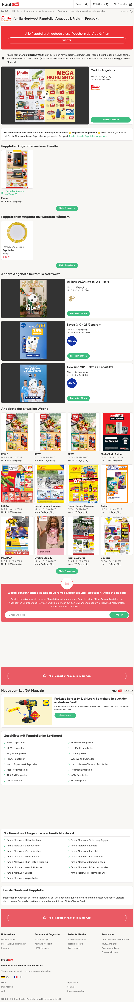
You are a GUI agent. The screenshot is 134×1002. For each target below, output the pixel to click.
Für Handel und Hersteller (13, 944)
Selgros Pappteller (15, 753)
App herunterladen (110, 948)
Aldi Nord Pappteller (16, 769)
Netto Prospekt (75, 944)
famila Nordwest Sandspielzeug (86, 861)
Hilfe (3, 982)
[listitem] (17, 176)
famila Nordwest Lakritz (18, 872)
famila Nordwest (46, 11)
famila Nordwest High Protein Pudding (26, 861)
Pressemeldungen (110, 952)
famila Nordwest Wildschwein (21, 856)
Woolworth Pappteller (81, 758)
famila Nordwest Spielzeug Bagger (88, 840)
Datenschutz (76, 606)
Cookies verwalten (75, 991)
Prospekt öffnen (111, 119)
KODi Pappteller (78, 775)
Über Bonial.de (8, 939)
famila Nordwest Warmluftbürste (23, 867)
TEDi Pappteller (77, 780)
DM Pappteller (13, 780)
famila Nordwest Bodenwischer (22, 845)
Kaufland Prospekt (43, 944)
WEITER (67, 40)
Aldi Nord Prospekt (77, 939)
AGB (3, 991)
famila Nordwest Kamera (82, 845)
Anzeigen (127, 11)
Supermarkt (29, 11)
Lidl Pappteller (77, 753)
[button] (67, 95)
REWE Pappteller (14, 748)
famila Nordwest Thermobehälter (87, 872)
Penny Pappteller (14, 758)
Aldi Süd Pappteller (15, 775)
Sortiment (62, 11)
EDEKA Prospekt (42, 939)
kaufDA (4, 11)
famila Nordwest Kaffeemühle (85, 856)
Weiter (119, 614)
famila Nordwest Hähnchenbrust (23, 840)
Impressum (72, 982)
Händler (16, 11)
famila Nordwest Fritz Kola (83, 851)
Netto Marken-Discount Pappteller (88, 764)
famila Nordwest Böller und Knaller (88, 867)
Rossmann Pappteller (80, 769)
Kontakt (70, 987)
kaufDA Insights (109, 944)
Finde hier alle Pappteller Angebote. (88, 136)
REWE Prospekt (42, 948)
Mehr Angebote (67, 265)
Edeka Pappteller (14, 742)
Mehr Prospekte (67, 208)
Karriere (5, 948)
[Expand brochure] (45, 95)
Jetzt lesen (65, 715)
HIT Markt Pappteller (80, 748)
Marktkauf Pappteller (80, 742)
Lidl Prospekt (74, 948)
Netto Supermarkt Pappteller (20, 764)
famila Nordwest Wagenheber (21, 878)
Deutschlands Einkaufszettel (115, 939)
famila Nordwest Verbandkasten (22, 851)
